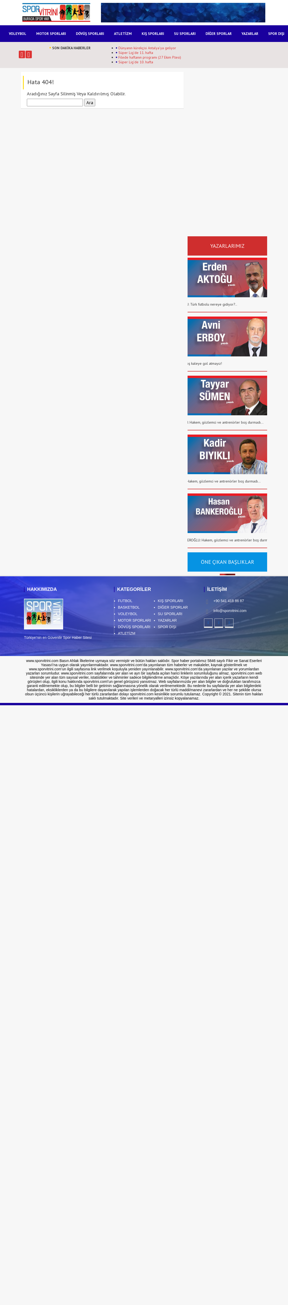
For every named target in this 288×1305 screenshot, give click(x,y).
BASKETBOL (129, 607)
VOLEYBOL (17, 33)
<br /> (235, 123)
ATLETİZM (123, 33)
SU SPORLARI (185, 33)
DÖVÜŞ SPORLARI (90, 33)
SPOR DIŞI (276, 33)
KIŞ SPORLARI (153, 33)
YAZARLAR (250, 33)
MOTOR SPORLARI (51, 33)
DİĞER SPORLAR (219, 33)
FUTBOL (125, 601)
